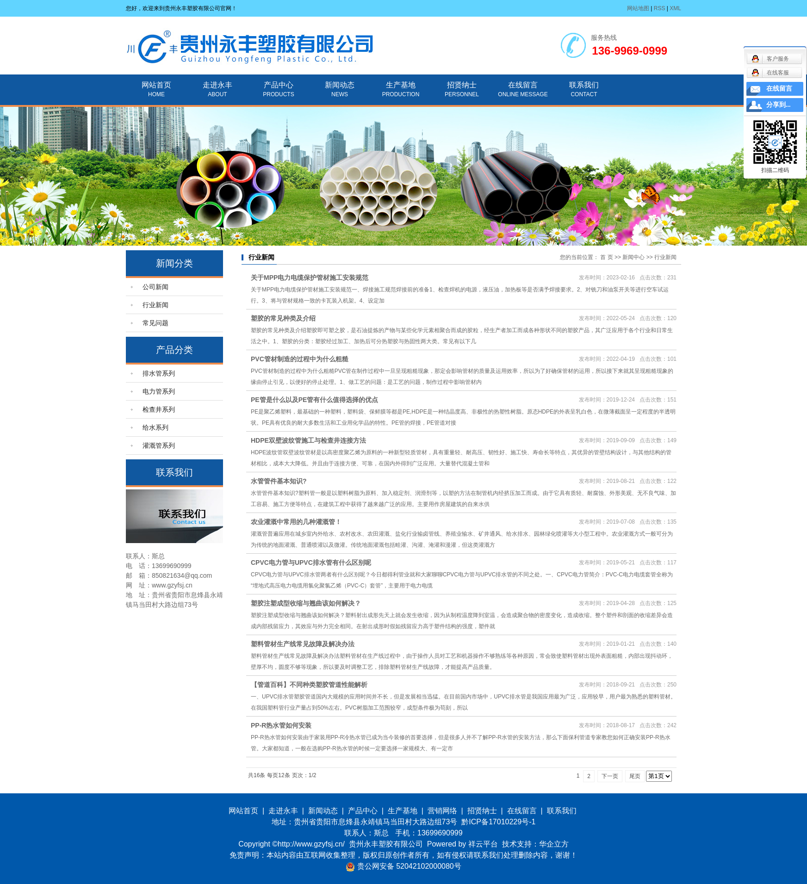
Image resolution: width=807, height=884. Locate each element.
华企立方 (554, 844)
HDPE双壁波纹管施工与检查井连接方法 (308, 440)
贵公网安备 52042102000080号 (403, 866)
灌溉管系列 (159, 445)
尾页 (634, 776)
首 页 (606, 257)
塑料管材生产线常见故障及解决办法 (302, 644)
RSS (659, 8)
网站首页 (156, 85)
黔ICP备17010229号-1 (498, 822)
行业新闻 (155, 305)
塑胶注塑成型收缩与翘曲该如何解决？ (306, 603)
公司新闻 (155, 287)
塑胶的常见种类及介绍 (283, 318)
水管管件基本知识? (279, 481)
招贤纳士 (462, 85)
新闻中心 (633, 257)
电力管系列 (159, 391)
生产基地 (401, 85)
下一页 (610, 776)
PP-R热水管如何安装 (281, 725)
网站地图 (638, 8)
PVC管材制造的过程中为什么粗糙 (299, 359)
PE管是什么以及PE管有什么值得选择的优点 (314, 399)
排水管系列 (159, 373)
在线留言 (523, 85)
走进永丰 (217, 85)
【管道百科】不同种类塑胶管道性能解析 (309, 684)
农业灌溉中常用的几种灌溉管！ (296, 521)
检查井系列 (159, 409)
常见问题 (155, 323)
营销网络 (442, 811)
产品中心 (278, 85)
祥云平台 (483, 844)
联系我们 (584, 85)
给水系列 (155, 427)
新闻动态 (339, 85)
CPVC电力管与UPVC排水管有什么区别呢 (311, 562)
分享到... (778, 104)
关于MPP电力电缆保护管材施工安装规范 (309, 277)
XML (675, 8)
